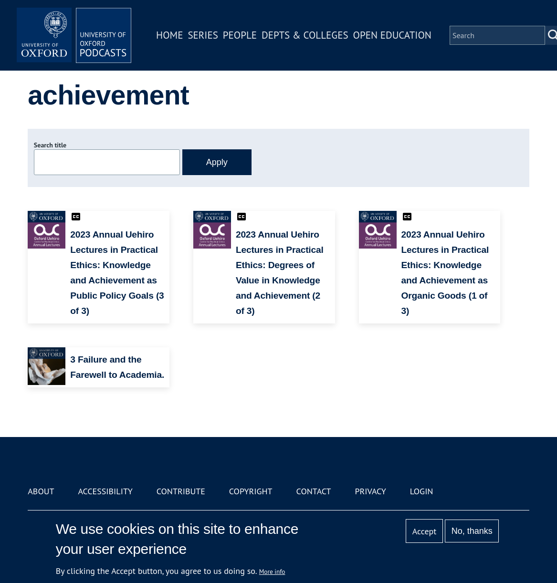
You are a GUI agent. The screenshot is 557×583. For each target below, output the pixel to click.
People (240, 35)
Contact (313, 491)
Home (169, 35)
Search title (50, 145)
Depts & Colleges (305, 35)
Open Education (392, 35)
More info (272, 571)
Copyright (251, 491)
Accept (424, 531)
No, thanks (472, 531)
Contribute (181, 491)
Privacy (370, 491)
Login (421, 491)
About (41, 491)
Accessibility (105, 491)
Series (203, 35)
